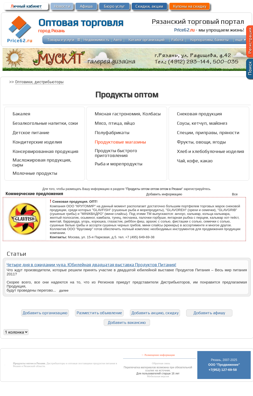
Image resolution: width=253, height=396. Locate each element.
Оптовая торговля (80, 22)
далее (63, 290)
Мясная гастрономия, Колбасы (128, 113)
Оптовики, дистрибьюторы (39, 81)
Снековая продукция (199, 113)
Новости (62, 6)
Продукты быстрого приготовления (116, 153)
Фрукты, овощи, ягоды (201, 142)
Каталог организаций (147, 39)
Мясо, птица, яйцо (115, 123)
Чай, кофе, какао (195, 160)
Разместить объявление (99, 312)
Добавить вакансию (127, 322)
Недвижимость (96, 39)
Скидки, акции (149, 6)
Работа (177, 39)
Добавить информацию (164, 194)
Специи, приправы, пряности (208, 132)
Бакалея (21, 113)
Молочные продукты (34, 173)
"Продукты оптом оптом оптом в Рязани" (154, 189)
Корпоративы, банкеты (209, 39)
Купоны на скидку (189, 6)
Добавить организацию (45, 312)
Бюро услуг (114, 6)
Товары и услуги (60, 39)
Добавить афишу (209, 312)
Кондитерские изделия (37, 142)
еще (240, 39)
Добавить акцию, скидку (154, 312)
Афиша (86, 6)
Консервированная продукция (45, 151)
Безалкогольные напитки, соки (45, 123)
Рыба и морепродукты (118, 163)
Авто (117, 39)
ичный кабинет (26, 6)
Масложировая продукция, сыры (41, 162)
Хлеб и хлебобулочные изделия (210, 151)
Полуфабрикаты (112, 132)
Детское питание (30, 132)
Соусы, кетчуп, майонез (202, 123)
